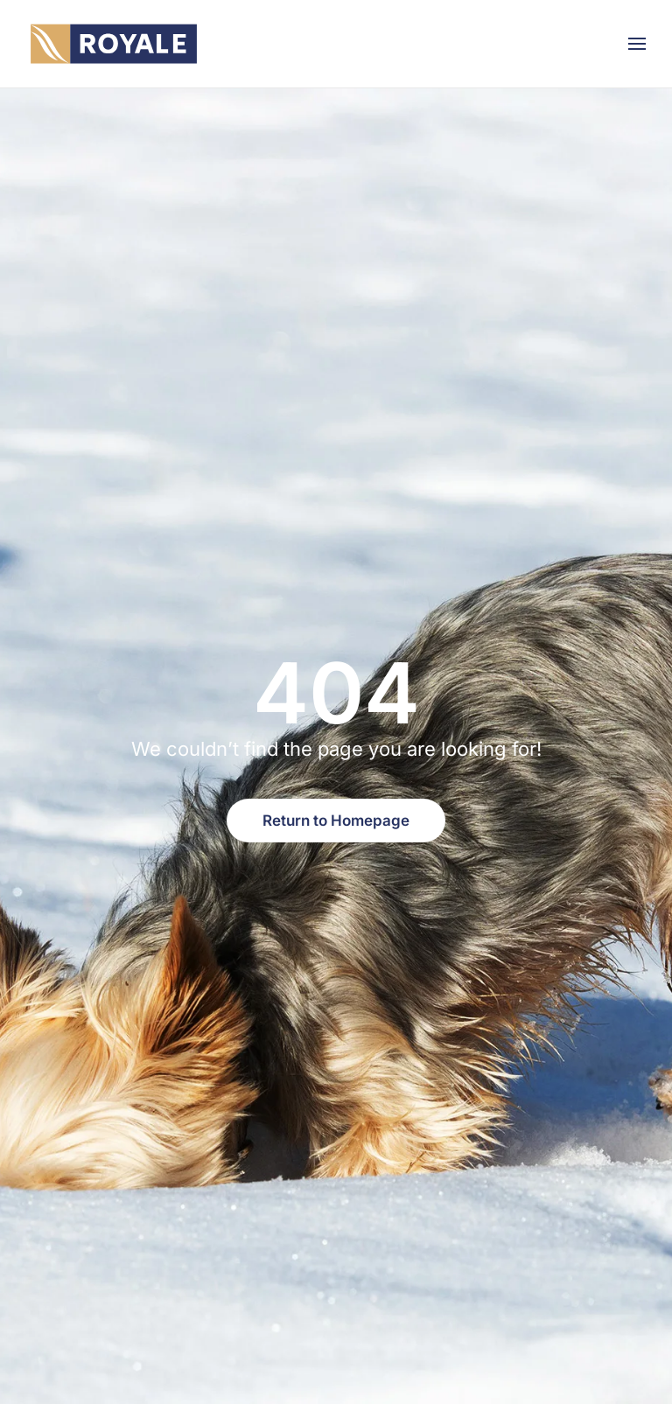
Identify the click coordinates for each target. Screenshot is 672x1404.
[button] (637, 43)
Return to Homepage (336, 820)
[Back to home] (113, 43)
